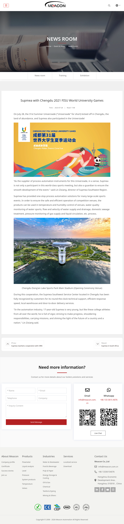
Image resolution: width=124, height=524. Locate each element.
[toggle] (6, 5)
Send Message (36, 422)
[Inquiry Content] (36, 410)
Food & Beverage (50, 466)
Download (67, 466)
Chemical (46, 487)
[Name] (20, 390)
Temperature (27, 484)
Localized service (70, 462)
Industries (49, 456)
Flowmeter (26, 462)
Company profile (8, 462)
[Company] (52, 398)
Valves (24, 488)
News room (40, 75)
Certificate (5, 466)
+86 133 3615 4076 (109, 399)
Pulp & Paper (48, 471)
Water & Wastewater (51, 462)
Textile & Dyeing (49, 491)
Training (62, 75)
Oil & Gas (46, 482)
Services (68, 456)
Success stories (7, 471)
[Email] (52, 390)
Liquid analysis (28, 466)
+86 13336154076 (106, 471)
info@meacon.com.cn (108, 466)
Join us (4, 475)
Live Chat (98, 433)
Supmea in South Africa (110, 346)
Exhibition (84, 75)
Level (24, 471)
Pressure (25, 475)
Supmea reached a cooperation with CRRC (27, 346)
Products (27, 456)
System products (29, 479)
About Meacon (9, 456)
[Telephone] (20, 398)
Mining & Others (49, 495)
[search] (109, 5)
